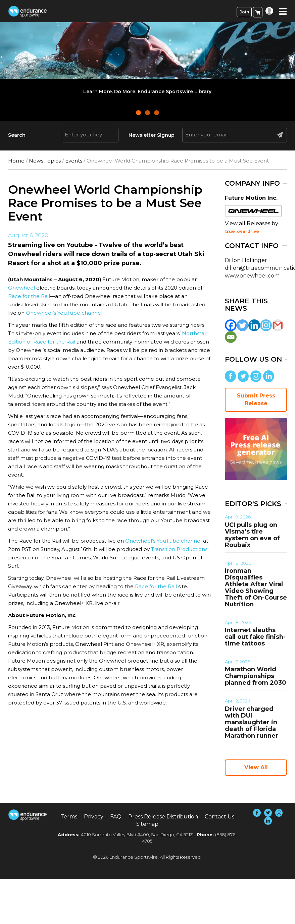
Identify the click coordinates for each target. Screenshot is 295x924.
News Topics (45, 161)
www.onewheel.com (252, 275)
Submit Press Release (256, 399)
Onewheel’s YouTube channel (64, 313)
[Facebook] (231, 325)
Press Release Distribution (163, 816)
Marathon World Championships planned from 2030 (255, 676)
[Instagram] (266, 325)
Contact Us (219, 816)
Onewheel (21, 288)
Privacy (93, 816)
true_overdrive (242, 231)
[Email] (231, 337)
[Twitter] (242, 325)
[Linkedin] (254, 325)
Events (73, 161)
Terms (68, 816)
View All (256, 767)
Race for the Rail (29, 296)
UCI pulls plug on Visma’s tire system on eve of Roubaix (252, 535)
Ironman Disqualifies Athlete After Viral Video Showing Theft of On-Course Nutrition (256, 587)
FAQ (115, 816)
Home (16, 161)
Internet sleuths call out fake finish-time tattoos (255, 636)
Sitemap (147, 824)
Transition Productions (179, 549)
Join (244, 11)
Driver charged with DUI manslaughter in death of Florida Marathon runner (251, 722)
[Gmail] (278, 325)
